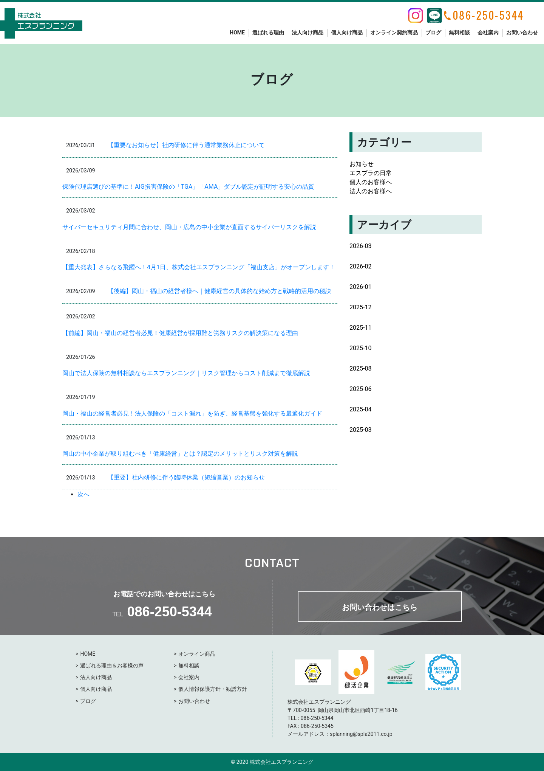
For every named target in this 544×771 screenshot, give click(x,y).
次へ (83, 494)
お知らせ (361, 164)
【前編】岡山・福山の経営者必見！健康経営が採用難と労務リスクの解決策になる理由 (180, 333)
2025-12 (360, 307)
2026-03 (360, 246)
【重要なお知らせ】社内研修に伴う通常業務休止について (186, 145)
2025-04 (360, 409)
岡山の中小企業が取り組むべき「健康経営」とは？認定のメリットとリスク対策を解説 (180, 453)
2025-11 (360, 327)
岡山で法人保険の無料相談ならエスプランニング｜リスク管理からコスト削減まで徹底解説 (186, 373)
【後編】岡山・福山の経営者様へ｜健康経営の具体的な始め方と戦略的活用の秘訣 (219, 291)
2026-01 (360, 286)
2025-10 (360, 348)
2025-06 (360, 388)
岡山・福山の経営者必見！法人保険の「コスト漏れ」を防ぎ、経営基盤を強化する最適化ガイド (192, 413)
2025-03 (360, 429)
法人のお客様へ (370, 191)
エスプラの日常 (370, 173)
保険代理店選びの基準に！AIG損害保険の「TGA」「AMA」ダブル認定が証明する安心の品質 (188, 186)
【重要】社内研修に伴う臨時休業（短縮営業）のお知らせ (186, 477)
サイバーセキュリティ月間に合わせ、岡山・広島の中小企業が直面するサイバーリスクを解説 (189, 227)
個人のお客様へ (370, 182)
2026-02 (360, 266)
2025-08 (360, 368)
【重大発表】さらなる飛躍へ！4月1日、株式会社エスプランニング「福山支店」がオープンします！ (198, 267)
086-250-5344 (169, 611)
